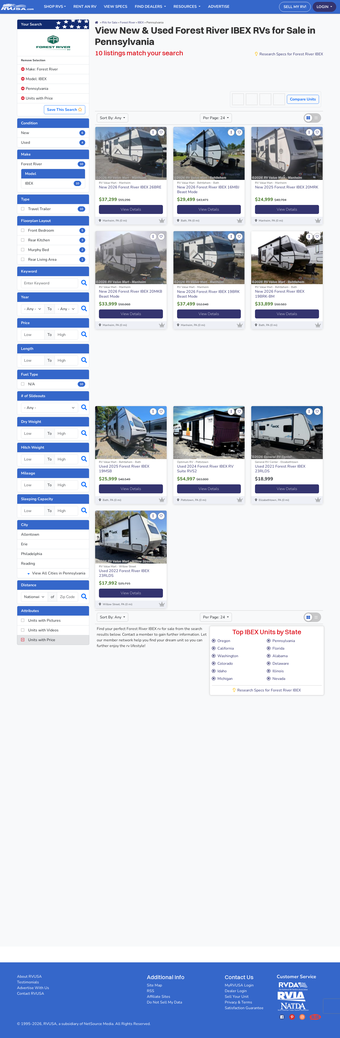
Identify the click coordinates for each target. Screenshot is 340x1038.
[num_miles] (34, 597)
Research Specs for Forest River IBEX (289, 54)
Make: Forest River (39, 69)
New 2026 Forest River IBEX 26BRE (130, 187)
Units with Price (37, 98)
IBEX (53, 183)
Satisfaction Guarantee (244, 1008)
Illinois (275, 671)
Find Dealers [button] (149, 6)
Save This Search (64, 109)
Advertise (219, 6)
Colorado (222, 663)
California (223, 648)
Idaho (219, 671)
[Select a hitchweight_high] (66, 459)
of (52, 596)
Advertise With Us (33, 987)
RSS (150, 991)
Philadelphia (31, 553)
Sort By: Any (111, 118)
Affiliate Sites (158, 996)
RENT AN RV (84, 6)
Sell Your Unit (237, 996)
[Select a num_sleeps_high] (66, 511)
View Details (131, 209)
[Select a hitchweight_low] (33, 459)
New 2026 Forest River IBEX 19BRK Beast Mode (208, 294)
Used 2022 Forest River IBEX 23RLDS (124, 573)
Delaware (278, 663)
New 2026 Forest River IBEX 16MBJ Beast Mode (208, 190)
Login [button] (323, 6)
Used (53, 142)
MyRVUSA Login (239, 985)
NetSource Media (98, 1023)
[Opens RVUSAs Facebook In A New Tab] (282, 1017)
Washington (225, 656)
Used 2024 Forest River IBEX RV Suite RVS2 (205, 469)
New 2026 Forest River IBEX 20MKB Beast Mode (130, 294)
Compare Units (303, 99)
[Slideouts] (49, 408)
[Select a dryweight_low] (33, 434)
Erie (24, 544)
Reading (28, 563)
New (53, 132)
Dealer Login (236, 991)
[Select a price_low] (33, 335)
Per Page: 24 (214, 118)
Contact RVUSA (30, 993)
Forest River (53, 164)
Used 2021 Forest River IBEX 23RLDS (280, 469)
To (49, 309)
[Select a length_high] (66, 360)
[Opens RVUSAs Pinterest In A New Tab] (292, 1017)
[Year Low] (33, 309)
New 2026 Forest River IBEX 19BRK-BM (279, 294)
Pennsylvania (34, 88)
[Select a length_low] (33, 360)
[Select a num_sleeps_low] (33, 511)
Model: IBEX (34, 79)
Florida (275, 648)
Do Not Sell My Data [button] (164, 1002)
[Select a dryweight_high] (66, 434)
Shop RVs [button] (53, 6)
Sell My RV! (295, 6)
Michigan (222, 678)
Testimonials (28, 982)
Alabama (277, 656)
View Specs (115, 6)
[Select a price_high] (66, 335)
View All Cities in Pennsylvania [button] (56, 573)
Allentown (30, 534)
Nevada (276, 678)
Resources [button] (186, 6)
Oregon (221, 640)
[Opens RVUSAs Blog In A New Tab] (315, 1017)
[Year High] (66, 309)
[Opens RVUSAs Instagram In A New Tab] (302, 1017)
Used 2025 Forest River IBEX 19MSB (124, 469)
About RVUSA (29, 976)
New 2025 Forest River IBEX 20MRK (286, 187)
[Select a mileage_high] (66, 485)
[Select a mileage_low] (33, 485)
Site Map (154, 985)
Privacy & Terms (238, 1002)
